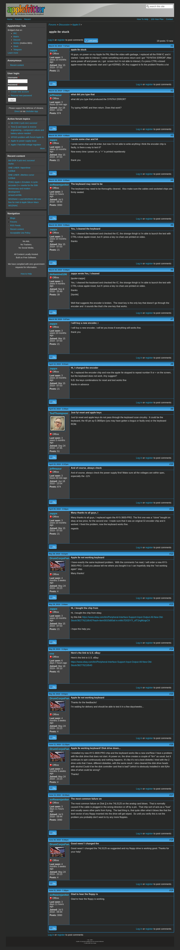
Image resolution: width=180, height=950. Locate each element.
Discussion (64, 24)
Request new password (21, 95)
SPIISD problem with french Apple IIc (27, 137)
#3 (172, 135)
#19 (171, 890)
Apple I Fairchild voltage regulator (26, 145)
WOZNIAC (13, 205)
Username (13, 77)
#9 (172, 409)
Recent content (17, 65)
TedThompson (59, 413)
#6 (172, 270)
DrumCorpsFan (59, 558)
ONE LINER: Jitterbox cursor (21, 175)
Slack (15, 46)
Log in (51, 40)
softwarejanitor (59, 184)
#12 (171, 554)
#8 (172, 364)
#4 (172, 180)
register (61, 40)
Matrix (16, 36)
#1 (172, 46)
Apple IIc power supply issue (23, 141)
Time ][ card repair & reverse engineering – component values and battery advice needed (27, 130)
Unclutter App (32, 111)
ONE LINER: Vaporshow (19, 168)
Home (9, 19)
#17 (171, 795)
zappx (53, 50)
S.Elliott (11, 171)
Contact (169, 19)
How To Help (142, 19)
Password (13, 84)
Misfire (16, 43)
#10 (171, 464)
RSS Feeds (15, 225)
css (52, 653)
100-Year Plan (157, 19)
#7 (172, 319)
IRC (15, 33)
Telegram (17, 49)
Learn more (13, 53)
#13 (171, 604)
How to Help (26, 274)
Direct (17, 111)
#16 (171, 744)
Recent (27, 19)
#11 (171, 509)
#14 (171, 649)
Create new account (20, 92)
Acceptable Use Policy (20, 233)
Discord (16, 40)
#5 (172, 225)
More (42, 148)
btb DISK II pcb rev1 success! (24, 123)
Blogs (12, 218)
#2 (172, 91)
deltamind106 (58, 274)
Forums (18, 19)
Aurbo (11, 164)
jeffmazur (56, 95)
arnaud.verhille (15, 195)
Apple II (76, 24)
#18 (171, 840)
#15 (171, 694)
